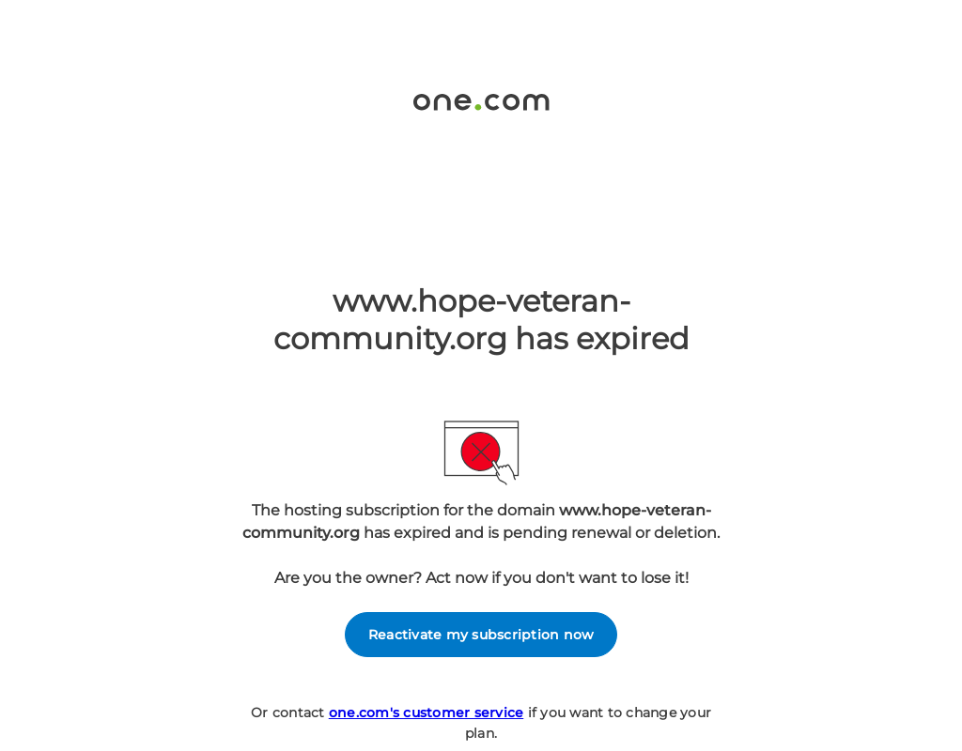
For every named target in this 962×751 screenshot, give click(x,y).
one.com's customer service (426, 712)
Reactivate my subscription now (481, 634)
